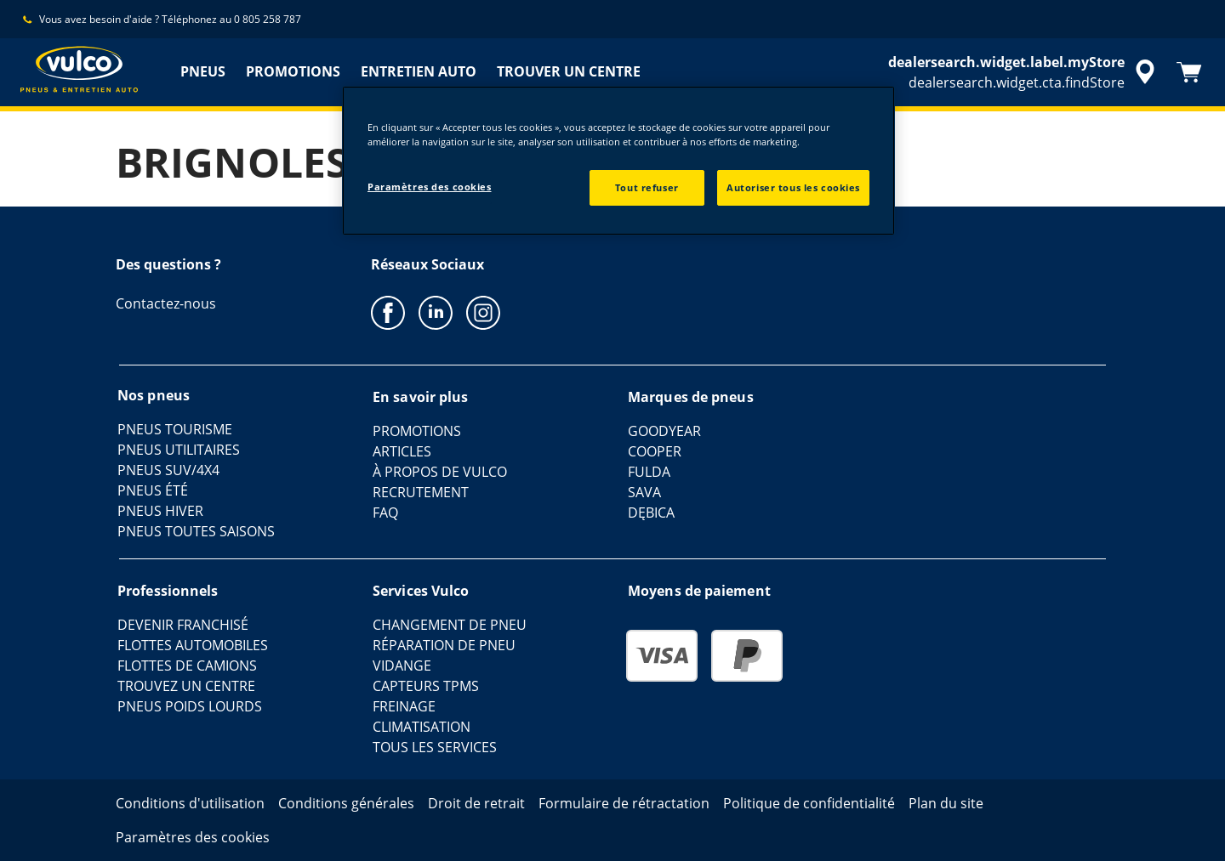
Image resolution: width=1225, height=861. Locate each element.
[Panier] (1189, 72)
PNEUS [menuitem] (202, 71)
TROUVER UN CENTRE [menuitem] (569, 71)
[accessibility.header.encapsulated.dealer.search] (1024, 72)
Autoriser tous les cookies (793, 187)
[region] (618, 160)
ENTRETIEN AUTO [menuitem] (418, 71)
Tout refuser (647, 187)
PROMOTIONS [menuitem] (293, 71)
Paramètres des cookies (430, 186)
